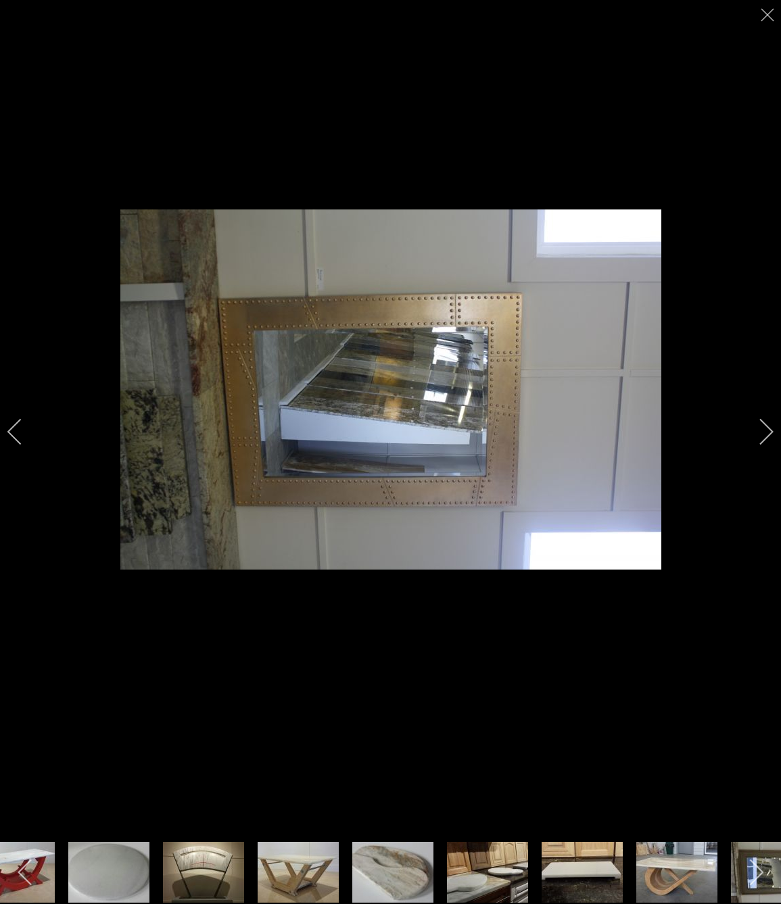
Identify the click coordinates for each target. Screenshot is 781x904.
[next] (757, 432)
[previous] (23, 432)
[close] (769, 15)
